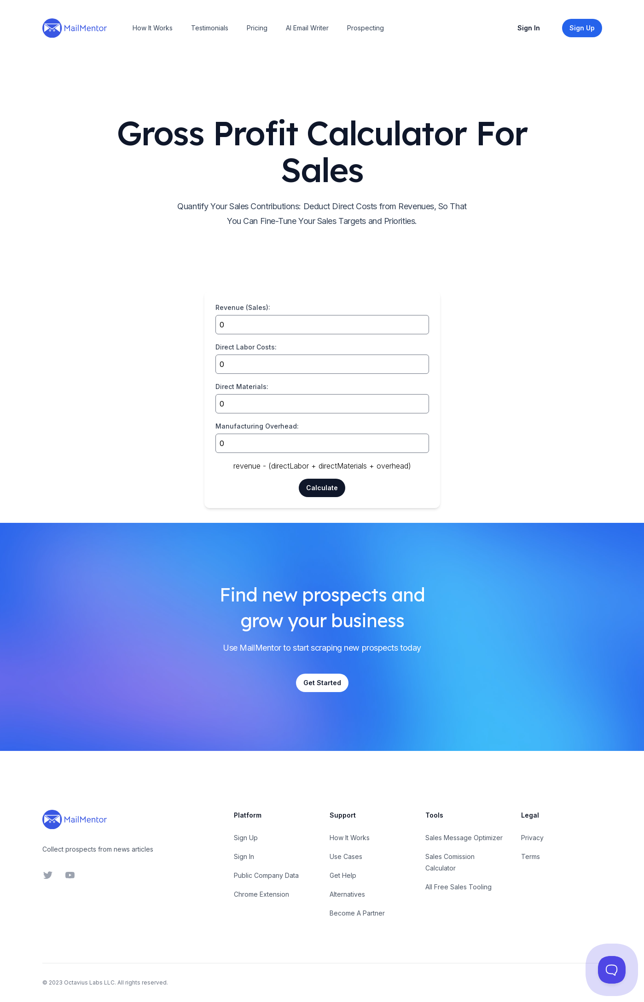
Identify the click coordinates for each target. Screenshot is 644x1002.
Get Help (343, 875)
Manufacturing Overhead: (257, 426)
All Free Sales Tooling (458, 887)
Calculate (322, 488)
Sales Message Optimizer (464, 838)
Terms (530, 856)
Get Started (322, 683)
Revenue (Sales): (242, 307)
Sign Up (246, 838)
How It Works (153, 28)
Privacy (532, 838)
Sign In (528, 28)
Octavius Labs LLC (89, 982)
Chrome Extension (261, 894)
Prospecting (365, 28)
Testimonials (209, 28)
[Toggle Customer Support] (612, 970)
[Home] (74, 28)
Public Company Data (266, 875)
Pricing (257, 28)
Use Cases (346, 856)
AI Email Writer (307, 28)
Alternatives (347, 894)
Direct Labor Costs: (246, 347)
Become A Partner (357, 913)
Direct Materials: (241, 386)
